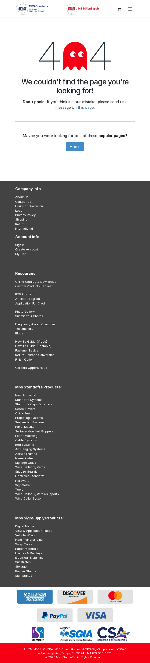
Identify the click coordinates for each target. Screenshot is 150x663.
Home (75, 146)
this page (86, 107)
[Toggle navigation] (130, 9)
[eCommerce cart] (119, 9)
